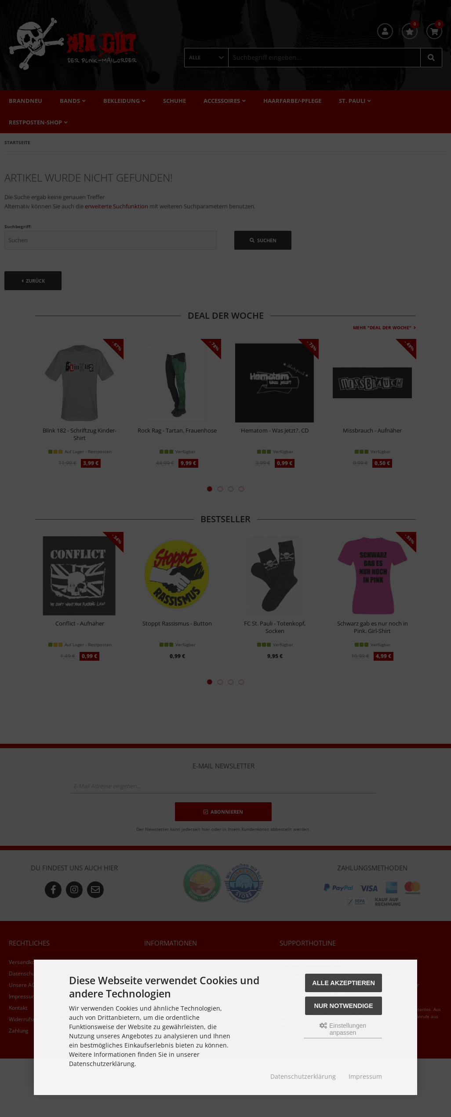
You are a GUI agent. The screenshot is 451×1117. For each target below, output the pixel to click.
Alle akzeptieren (343, 982)
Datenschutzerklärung (303, 1076)
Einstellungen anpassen (343, 1029)
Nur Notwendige (343, 1005)
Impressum (365, 1076)
